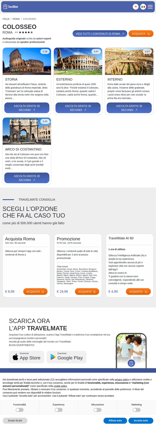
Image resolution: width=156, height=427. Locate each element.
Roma (16, 19)
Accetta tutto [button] (141, 420)
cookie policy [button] (60, 386)
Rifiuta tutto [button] (115, 420)
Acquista (141, 33)
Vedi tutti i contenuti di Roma (100, 33)
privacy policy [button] (122, 379)
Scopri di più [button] (15, 420)
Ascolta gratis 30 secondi (27, 108)
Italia (5, 19)
